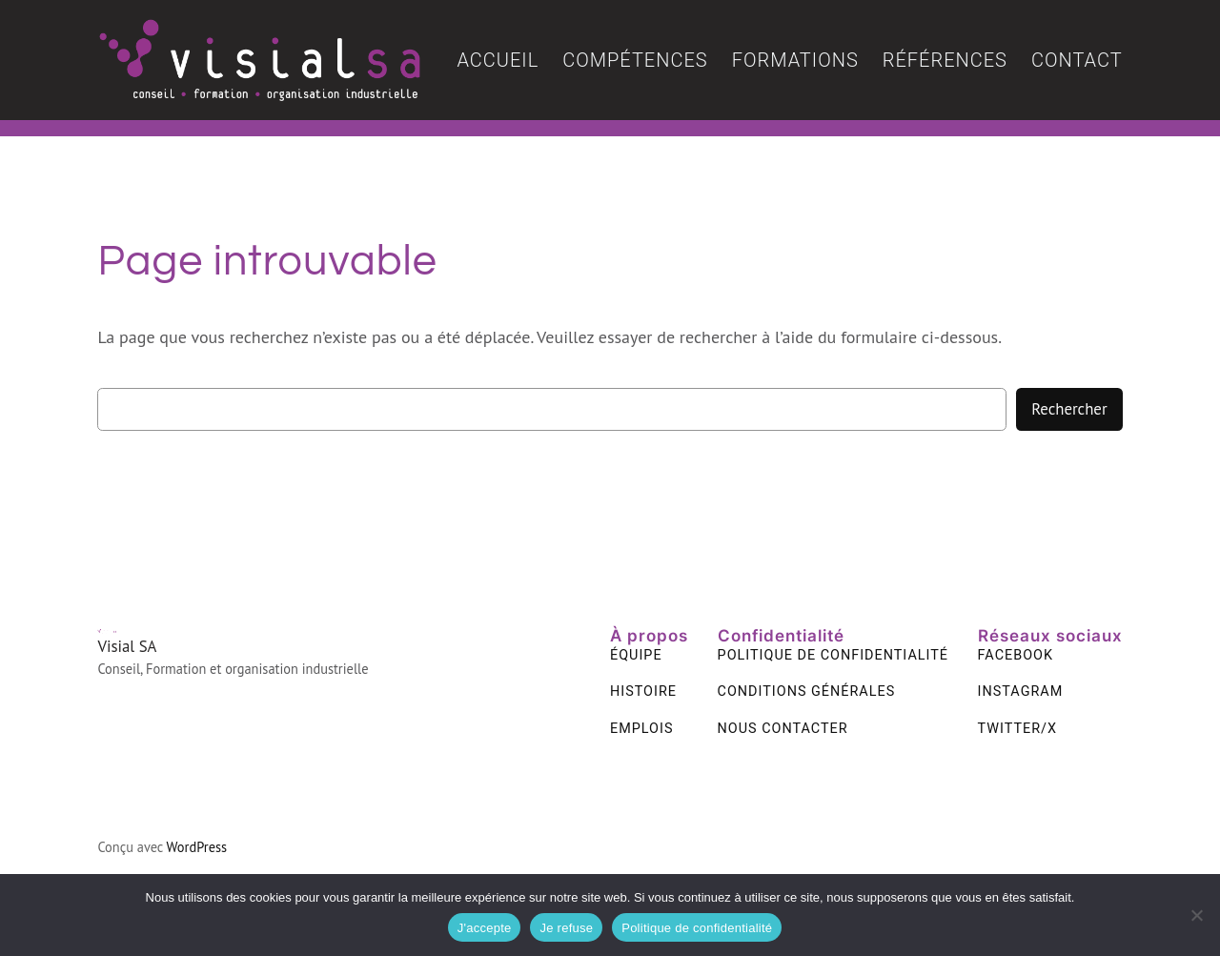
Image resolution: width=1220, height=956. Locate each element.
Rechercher (1069, 408)
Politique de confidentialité (696, 928)
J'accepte (485, 928)
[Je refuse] (1196, 915)
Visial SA (126, 646)
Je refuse (566, 928)
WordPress (197, 847)
